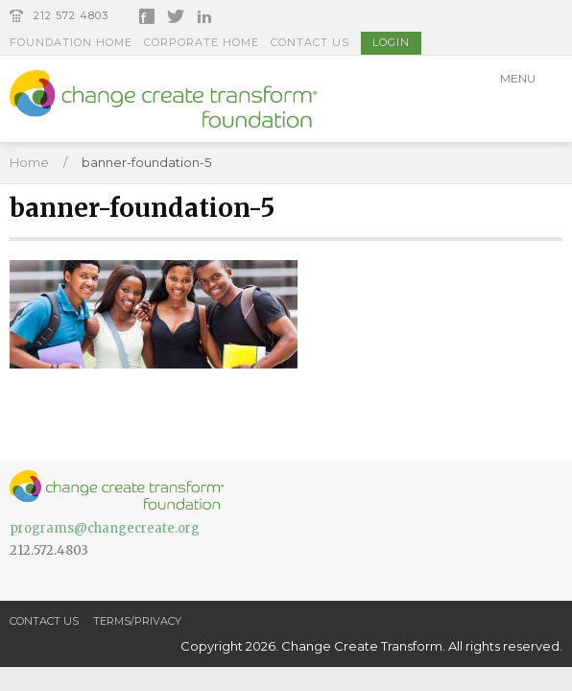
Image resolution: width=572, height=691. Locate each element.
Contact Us (310, 42)
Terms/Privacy (137, 621)
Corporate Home (201, 42)
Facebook (146, 16)
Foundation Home (71, 42)
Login (391, 42)
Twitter (175, 16)
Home (29, 162)
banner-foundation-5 (146, 162)
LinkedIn (204, 16)
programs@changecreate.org (105, 528)
